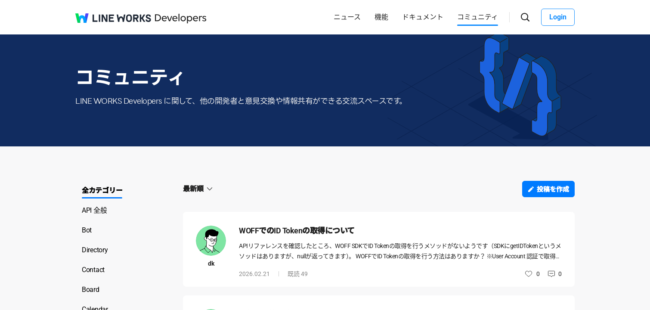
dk (211, 263)
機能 (381, 17)
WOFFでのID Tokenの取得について (297, 230)
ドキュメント (422, 17)
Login (557, 17)
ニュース (347, 17)
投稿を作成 (553, 189)
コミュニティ (477, 17)
